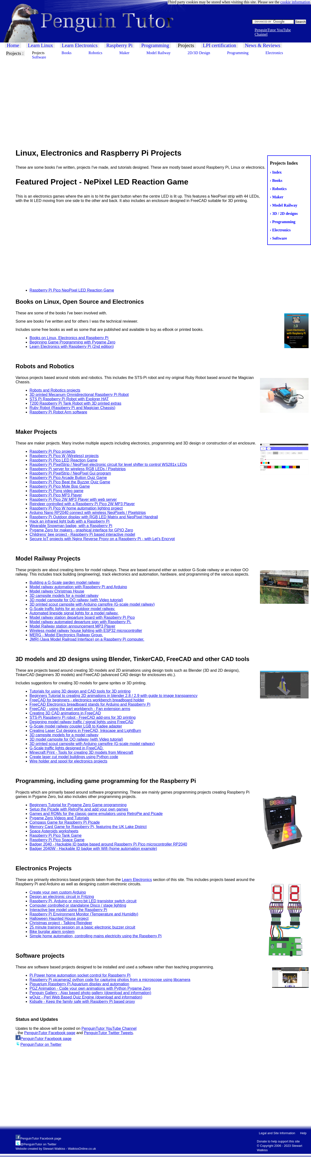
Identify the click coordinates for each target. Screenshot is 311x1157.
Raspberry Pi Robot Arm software (58, 412)
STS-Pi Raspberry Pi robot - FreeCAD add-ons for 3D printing (83, 717)
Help (303, 1133)
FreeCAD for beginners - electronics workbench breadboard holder (87, 700)
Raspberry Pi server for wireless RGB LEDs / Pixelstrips (78, 469)
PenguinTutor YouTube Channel (109, 1028)
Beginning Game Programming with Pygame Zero (72, 342)
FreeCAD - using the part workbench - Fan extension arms (80, 709)
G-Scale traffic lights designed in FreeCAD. (67, 748)
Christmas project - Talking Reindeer (61, 923)
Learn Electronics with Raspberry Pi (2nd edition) (72, 346)
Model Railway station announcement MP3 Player (72, 626)
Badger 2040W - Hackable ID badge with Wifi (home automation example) (93, 849)
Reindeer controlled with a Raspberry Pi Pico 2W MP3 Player (82, 504)
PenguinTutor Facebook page (49, 1033)
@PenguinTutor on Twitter (38, 1144)
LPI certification (219, 45)
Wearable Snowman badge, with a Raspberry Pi (71, 526)
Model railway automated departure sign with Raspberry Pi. (80, 622)
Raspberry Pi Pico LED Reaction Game (63, 460)
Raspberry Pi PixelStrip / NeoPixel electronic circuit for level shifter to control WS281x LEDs (108, 464)
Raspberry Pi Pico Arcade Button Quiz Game (68, 478)
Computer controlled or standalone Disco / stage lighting (78, 905)
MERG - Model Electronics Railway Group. (66, 635)
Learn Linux (40, 45)
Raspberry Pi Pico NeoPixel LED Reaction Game (72, 290)
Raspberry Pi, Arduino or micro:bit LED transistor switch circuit (83, 901)
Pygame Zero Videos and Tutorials (59, 818)
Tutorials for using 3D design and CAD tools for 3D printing (80, 691)
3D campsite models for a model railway (64, 596)
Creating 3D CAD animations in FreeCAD (65, 713)
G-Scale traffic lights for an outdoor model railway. (72, 609)
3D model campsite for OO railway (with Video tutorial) (76, 600)
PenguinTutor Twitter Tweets (108, 1033)
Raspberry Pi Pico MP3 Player (56, 495)
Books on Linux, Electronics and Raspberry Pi (69, 338)
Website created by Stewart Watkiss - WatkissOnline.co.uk (56, 1148)
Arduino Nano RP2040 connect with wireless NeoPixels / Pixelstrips (88, 513)
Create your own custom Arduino (58, 892)
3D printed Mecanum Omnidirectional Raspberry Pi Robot (79, 395)
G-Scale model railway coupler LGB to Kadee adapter (76, 726)
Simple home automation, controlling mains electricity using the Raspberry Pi (96, 936)
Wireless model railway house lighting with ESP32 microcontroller (86, 631)
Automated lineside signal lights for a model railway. (74, 613)
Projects (186, 45)
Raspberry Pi (119, 45)
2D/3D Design (199, 53)
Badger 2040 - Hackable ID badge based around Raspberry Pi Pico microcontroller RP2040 (108, 844)
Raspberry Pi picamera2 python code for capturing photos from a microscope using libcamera (110, 980)
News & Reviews (262, 45)
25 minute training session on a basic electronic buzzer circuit (82, 927)
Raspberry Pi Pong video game (56, 491)
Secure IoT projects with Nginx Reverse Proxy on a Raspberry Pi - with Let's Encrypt (102, 539)
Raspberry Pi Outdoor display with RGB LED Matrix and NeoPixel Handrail (94, 517)
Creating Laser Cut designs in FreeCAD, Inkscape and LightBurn (85, 731)
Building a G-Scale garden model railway (65, 582)
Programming (155, 45)
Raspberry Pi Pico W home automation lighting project (76, 508)
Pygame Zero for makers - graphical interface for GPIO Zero (81, 530)
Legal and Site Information (277, 1133)
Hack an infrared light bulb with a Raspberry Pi (70, 521)
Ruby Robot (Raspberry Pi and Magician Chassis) (72, 408)
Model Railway (159, 53)
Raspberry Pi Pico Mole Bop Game (60, 486)
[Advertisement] (146, 97)
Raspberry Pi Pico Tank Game (56, 835)
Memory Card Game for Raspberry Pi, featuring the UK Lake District (88, 827)
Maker (124, 53)
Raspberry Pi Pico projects (53, 451)
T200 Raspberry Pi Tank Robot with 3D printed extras (75, 403)
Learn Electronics (79, 45)
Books (66, 53)
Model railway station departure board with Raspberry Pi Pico (82, 617)
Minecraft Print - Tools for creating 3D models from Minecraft (81, 752)
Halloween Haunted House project (59, 918)
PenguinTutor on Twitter (40, 1044)
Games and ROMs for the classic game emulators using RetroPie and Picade (96, 814)
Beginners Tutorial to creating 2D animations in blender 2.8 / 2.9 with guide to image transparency (114, 696)
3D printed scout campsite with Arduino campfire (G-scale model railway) (92, 604)
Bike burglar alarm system (52, 932)
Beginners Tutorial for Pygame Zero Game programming (78, 805)
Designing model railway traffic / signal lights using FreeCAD (81, 722)
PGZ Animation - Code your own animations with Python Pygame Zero (90, 988)
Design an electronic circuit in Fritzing (62, 897)
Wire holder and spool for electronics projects (68, 761)
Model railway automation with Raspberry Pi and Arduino (78, 587)
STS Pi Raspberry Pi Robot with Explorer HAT (69, 399)
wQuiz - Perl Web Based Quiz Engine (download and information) (86, 997)
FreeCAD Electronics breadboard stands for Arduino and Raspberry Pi (90, 704)
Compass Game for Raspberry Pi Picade (65, 822)
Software (39, 57)
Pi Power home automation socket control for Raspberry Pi (80, 975)
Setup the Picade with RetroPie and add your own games (79, 809)
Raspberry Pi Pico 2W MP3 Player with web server (73, 499)
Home (13, 45)
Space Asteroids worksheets (54, 831)
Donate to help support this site (278, 1141)
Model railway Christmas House (57, 591)
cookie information (295, 2)
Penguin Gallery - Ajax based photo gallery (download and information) (90, 993)
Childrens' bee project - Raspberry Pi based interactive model (82, 534)
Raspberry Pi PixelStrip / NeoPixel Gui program (70, 473)
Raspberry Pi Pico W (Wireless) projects (64, 456)
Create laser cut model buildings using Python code (74, 757)
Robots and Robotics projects (55, 390)
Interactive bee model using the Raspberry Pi (68, 910)
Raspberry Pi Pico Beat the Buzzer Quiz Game (70, 482)
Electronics (274, 53)
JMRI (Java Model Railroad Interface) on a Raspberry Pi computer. (87, 639)
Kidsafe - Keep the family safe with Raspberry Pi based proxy (82, 1001)
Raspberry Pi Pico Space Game (57, 840)
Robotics (95, 53)
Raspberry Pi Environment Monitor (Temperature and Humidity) (84, 914)
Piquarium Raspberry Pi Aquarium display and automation (79, 984)
